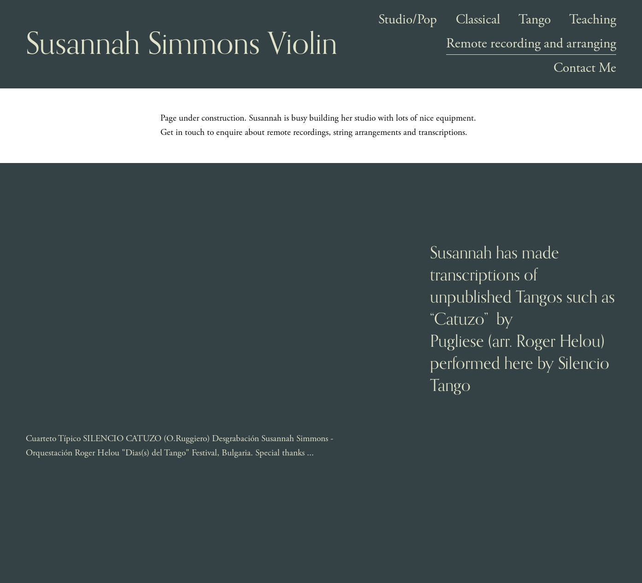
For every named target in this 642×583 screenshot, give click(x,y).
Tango (534, 19)
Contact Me (585, 67)
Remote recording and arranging (531, 44)
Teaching (592, 19)
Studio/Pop (407, 19)
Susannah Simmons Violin (181, 44)
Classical (478, 19)
